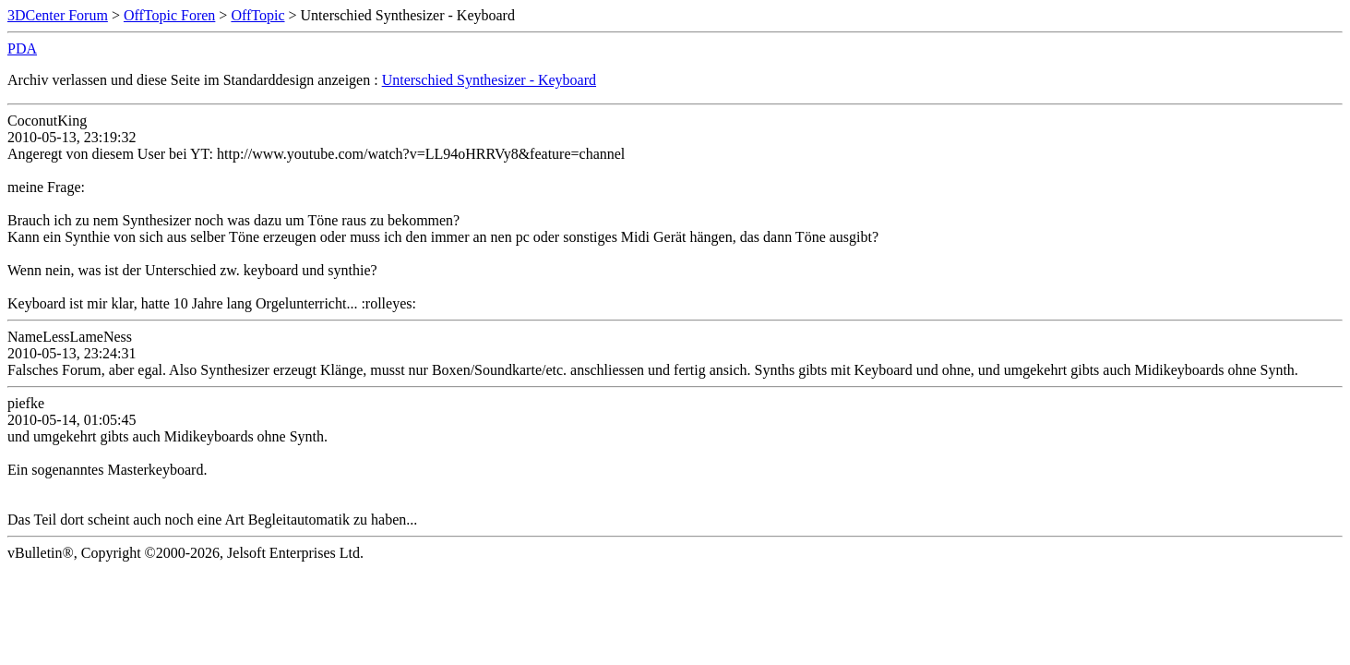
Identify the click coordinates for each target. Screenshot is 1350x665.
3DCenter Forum (57, 15)
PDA (22, 48)
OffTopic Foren (169, 15)
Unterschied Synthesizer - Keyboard (489, 80)
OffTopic (257, 15)
